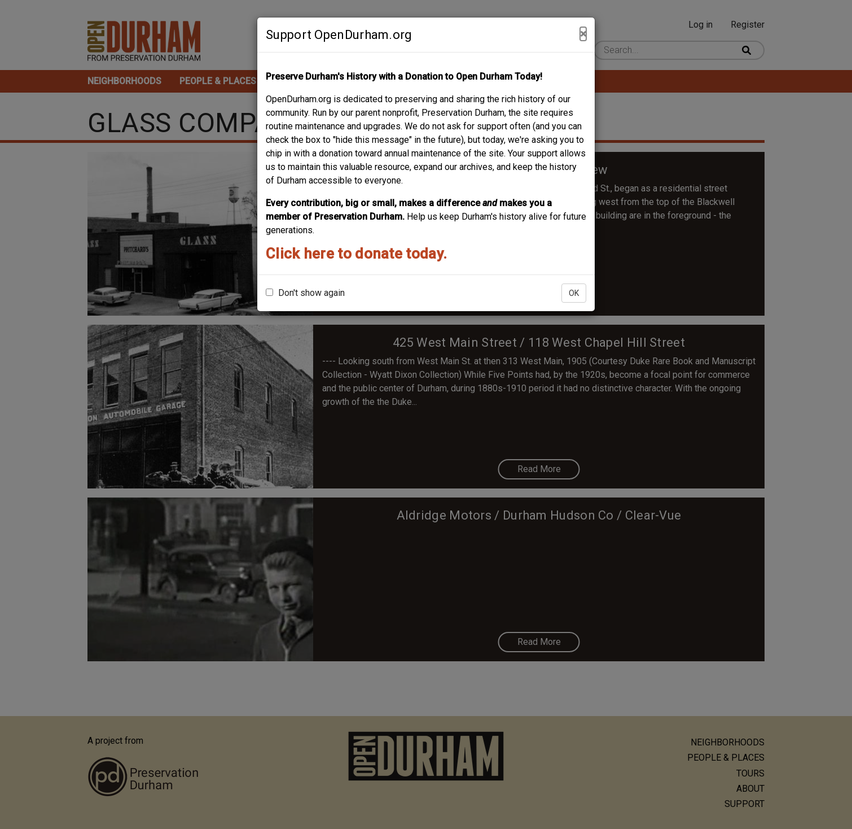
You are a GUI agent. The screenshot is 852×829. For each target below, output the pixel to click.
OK (574, 293)
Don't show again (305, 292)
